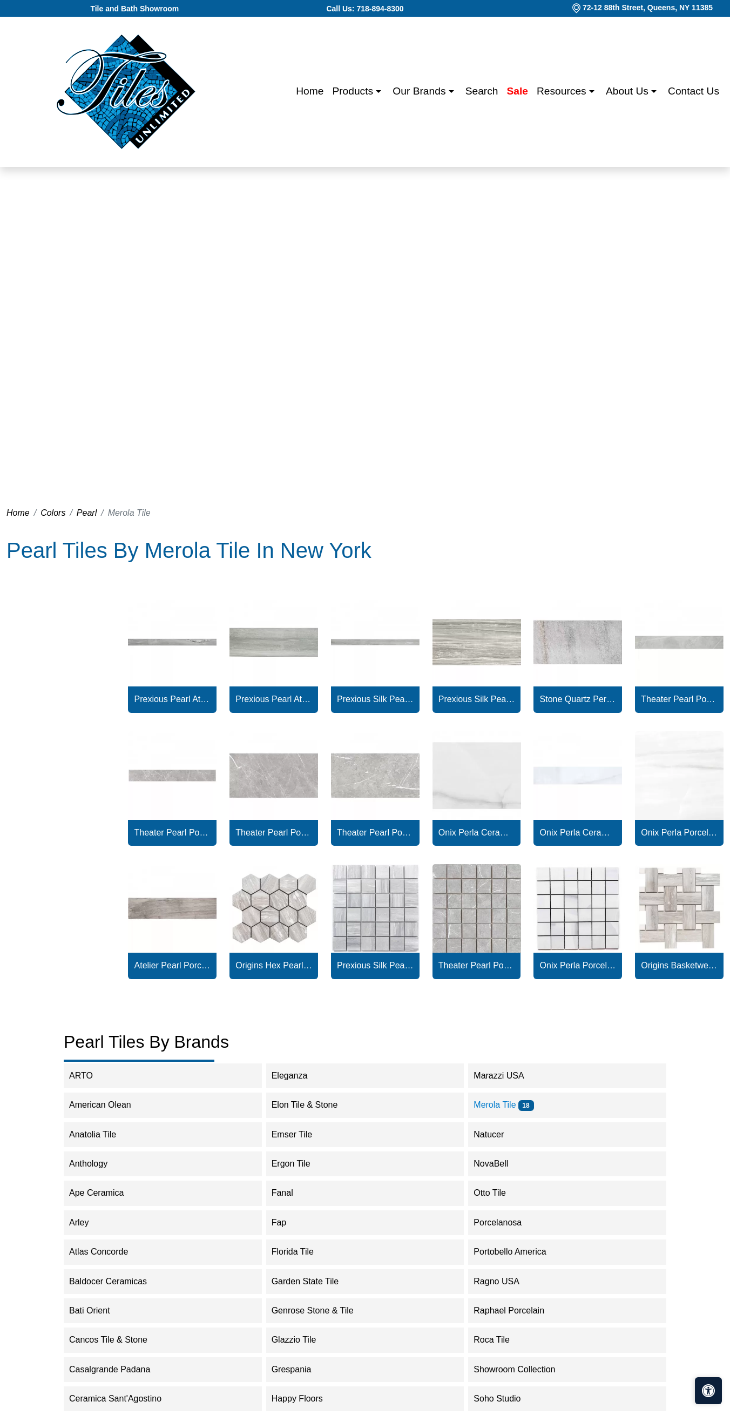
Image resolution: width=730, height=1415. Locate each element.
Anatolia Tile (101, 1134)
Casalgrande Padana (117, 1369)
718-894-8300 (379, 8)
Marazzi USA (506, 1075)
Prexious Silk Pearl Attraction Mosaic (375, 965)
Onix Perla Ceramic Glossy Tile (476, 832)
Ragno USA (503, 1281)
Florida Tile (300, 1251)
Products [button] (354, 91)
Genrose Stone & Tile (321, 1310)
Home (309, 91)
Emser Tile (301, 1134)
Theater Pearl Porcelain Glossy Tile (273, 832)
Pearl (87, 512)
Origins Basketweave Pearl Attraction (679, 965)
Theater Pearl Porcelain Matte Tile (375, 832)
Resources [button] (563, 91)
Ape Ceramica (105, 1192)
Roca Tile (499, 1339)
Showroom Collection (521, 1369)
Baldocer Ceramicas (117, 1281)
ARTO (88, 1075)
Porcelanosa (505, 1222)
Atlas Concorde (107, 1251)
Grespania (300, 1369)
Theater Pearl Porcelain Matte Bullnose (172, 832)
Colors (52, 512)
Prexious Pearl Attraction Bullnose (172, 699)
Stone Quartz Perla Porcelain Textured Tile (578, 699)
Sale (517, 91)
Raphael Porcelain (516, 1310)
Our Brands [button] (420, 91)
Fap (286, 1222)
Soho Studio (506, 1398)
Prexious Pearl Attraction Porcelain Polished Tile (273, 699)
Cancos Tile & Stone (117, 1339)
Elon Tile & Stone (314, 1104)
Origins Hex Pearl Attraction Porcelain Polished (273, 965)
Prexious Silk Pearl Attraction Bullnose (375, 699)
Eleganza (299, 1075)
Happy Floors (306, 1398)
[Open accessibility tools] (708, 1390)
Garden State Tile (314, 1281)
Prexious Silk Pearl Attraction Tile (476, 699)
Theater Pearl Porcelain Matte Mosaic (476, 965)
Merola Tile (503, 1104)
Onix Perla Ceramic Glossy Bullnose (578, 832)
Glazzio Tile (303, 1339)
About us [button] (628, 91)
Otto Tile (497, 1192)
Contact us (693, 91)
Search (481, 91)
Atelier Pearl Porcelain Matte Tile (172, 965)
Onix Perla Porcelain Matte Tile (679, 832)
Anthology (95, 1163)
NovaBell (498, 1163)
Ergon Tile (298, 1163)
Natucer (496, 1134)
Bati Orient (96, 1310)
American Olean (107, 1104)
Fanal (289, 1192)
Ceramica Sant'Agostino (124, 1398)
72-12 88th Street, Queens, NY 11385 (648, 7)
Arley (87, 1222)
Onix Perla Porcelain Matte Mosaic (578, 965)
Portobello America (517, 1251)
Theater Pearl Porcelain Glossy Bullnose (679, 699)
